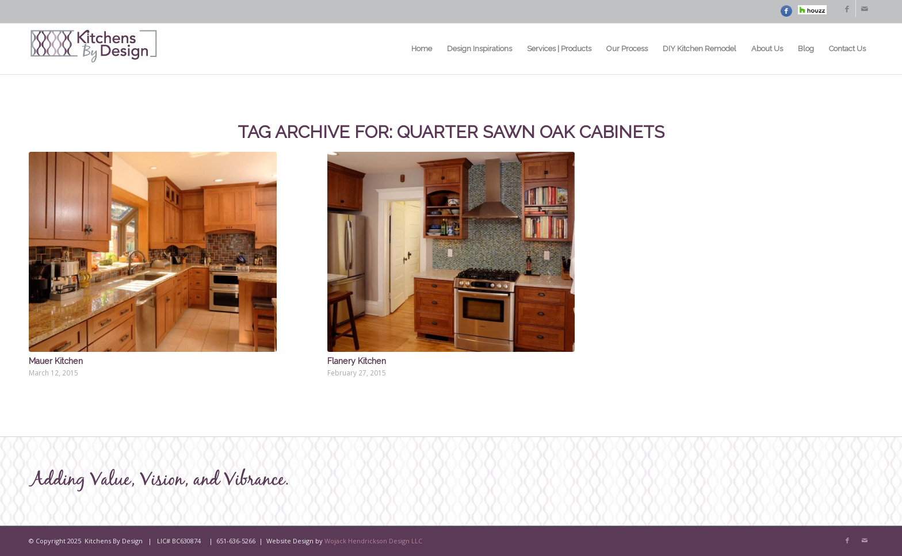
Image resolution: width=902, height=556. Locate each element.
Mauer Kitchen (56, 361)
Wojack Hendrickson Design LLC (373, 540)
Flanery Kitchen (356, 361)
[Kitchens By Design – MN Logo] (93, 49)
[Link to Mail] (864, 8)
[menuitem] (421, 49)
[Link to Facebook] (847, 8)
